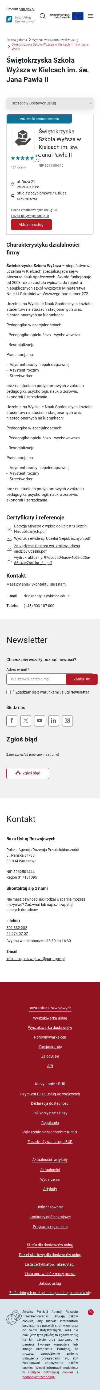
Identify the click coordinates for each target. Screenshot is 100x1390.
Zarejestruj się (50, 1046)
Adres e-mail (16, 669)
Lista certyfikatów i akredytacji (50, 1264)
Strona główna (16, 40)
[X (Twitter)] (25, 720)
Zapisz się (82, 679)
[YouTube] (39, 720)
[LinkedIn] (53, 720)
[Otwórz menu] (90, 16)
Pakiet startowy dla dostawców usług (50, 1255)
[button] (50, 103)
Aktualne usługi (31, 224)
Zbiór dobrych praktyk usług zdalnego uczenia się (50, 1293)
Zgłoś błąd (27, 773)
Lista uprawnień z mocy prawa (50, 1274)
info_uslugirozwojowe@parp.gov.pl (35, 959)
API (50, 1066)
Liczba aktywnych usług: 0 (30, 216)
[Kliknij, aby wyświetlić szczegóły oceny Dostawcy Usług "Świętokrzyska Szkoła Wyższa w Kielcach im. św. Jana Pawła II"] (25, 162)
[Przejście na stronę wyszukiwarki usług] (42, 16)
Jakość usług (50, 1283)
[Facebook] (11, 720)
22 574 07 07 (17, 933)
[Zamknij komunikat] (91, 1312)
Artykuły (50, 1189)
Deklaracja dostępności (50, 1103)
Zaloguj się (50, 1056)
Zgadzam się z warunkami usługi (52, 692)
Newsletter (79, 692)
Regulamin (50, 1123)
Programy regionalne (50, 1226)
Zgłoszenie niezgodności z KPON (50, 1132)
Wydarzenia (50, 1179)
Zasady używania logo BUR (50, 1142)
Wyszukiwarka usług (50, 1018)
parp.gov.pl (26, 9)
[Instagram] (67, 720)
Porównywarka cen (50, 1037)
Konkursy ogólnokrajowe (50, 1217)
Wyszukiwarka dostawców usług (55, 40)
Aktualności (50, 1170)
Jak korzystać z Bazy (50, 1113)
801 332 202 (16, 928)
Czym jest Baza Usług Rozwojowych (50, 1094)
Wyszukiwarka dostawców (50, 1027)
